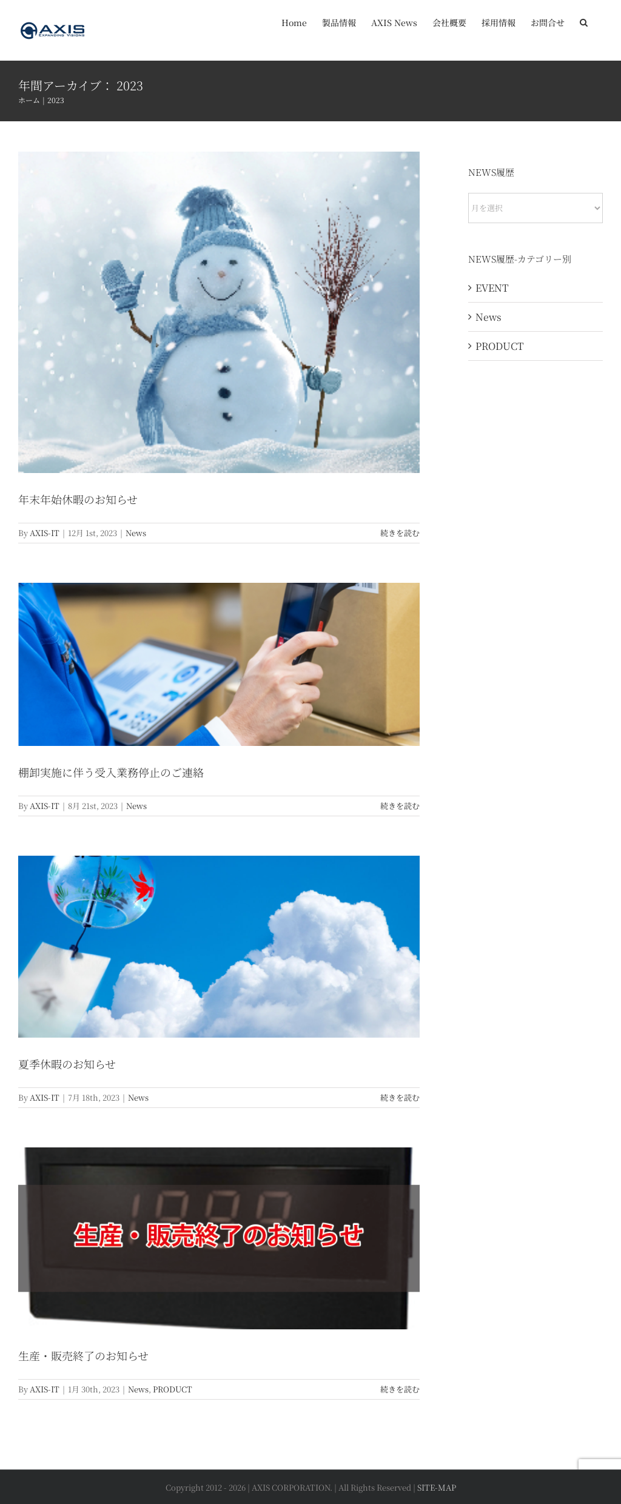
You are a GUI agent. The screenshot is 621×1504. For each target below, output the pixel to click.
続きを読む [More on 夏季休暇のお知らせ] (400, 1097)
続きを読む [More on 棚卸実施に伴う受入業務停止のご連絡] (400, 805)
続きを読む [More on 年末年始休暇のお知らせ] (400, 533)
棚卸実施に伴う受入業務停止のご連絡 (111, 772)
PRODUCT (172, 1389)
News (136, 533)
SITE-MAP (436, 1487)
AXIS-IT (44, 533)
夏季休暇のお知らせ (67, 1064)
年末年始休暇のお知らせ (78, 499)
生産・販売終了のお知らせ (83, 1355)
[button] (584, 21)
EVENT (492, 288)
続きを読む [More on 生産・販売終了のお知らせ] (400, 1389)
